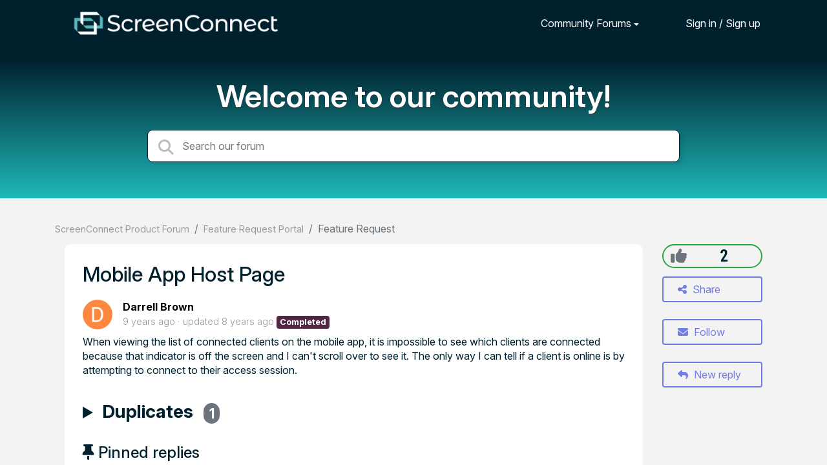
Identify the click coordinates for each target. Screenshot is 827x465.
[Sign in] (713, 23)
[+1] (679, 255)
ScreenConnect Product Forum (122, 228)
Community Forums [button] (586, 23)
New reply (709, 374)
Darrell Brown (158, 306)
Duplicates (161, 413)
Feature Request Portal (254, 228)
